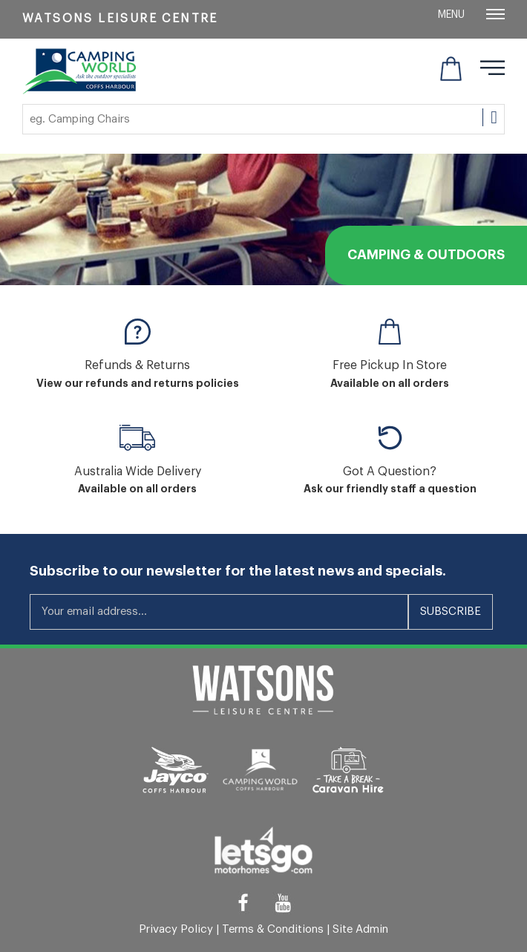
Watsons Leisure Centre (120, 19)
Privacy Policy (176, 929)
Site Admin (360, 929)
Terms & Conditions (273, 929)
